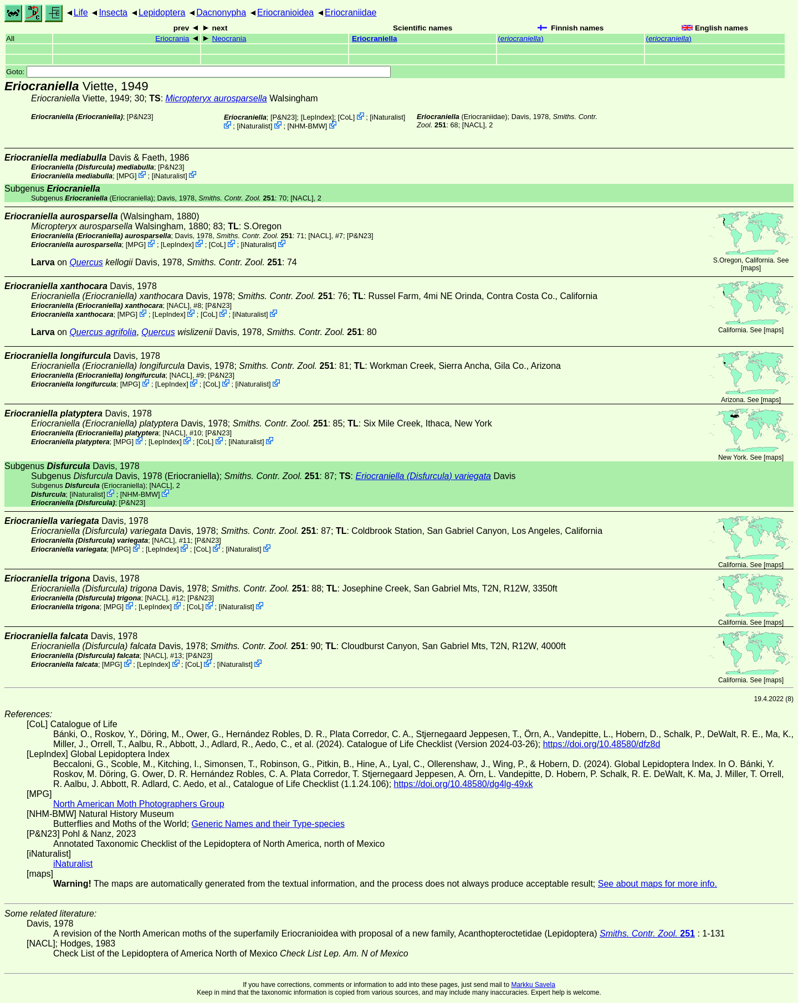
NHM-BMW (307, 126)
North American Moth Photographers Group (138, 804)
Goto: (198, 72)
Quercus (86, 262)
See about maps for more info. (657, 883)
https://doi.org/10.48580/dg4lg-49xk (463, 784)
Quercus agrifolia (102, 332)
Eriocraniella (374, 38)
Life (81, 12)
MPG (127, 175)
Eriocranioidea (285, 12)
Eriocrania (172, 38)
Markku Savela (533, 985)
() (520, 38)
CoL (346, 117)
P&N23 (140, 116)
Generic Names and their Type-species (268, 824)
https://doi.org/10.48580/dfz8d (602, 744)
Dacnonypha (221, 12)
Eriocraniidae (350, 12)
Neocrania (229, 38)
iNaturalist (387, 117)
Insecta (113, 12)
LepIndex (317, 117)
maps (751, 268)
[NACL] (473, 125)
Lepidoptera (162, 12)
